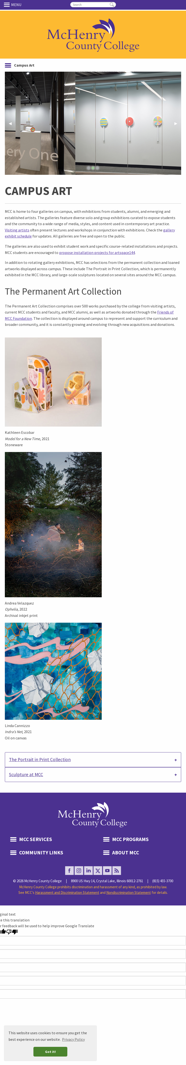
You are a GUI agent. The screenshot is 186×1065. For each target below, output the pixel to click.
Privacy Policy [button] (73, 1039)
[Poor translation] (12, 932)
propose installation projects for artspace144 (97, 252)
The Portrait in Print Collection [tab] (40, 759)
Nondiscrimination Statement (128, 892)
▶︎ (177, 125)
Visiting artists (17, 230)
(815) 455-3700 (162, 881)
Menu (7, 5)
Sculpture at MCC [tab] (26, 774)
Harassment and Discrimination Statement (67, 892)
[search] (93, 4)
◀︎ (12, 125)
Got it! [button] (50, 1052)
